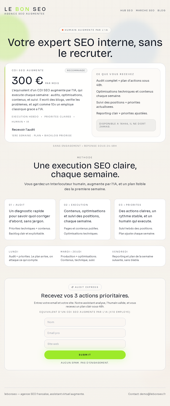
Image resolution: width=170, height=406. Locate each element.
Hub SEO (126, 10)
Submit (85, 354)
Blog (162, 10)
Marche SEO (145, 10)
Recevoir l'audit (23, 130)
